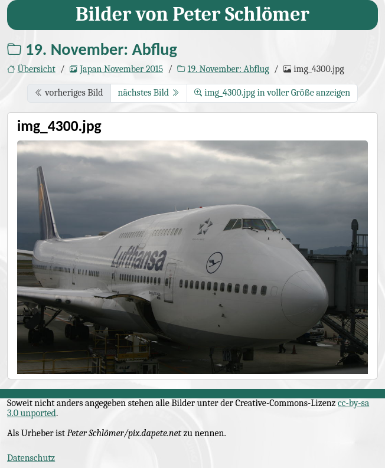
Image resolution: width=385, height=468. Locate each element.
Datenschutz (31, 458)
